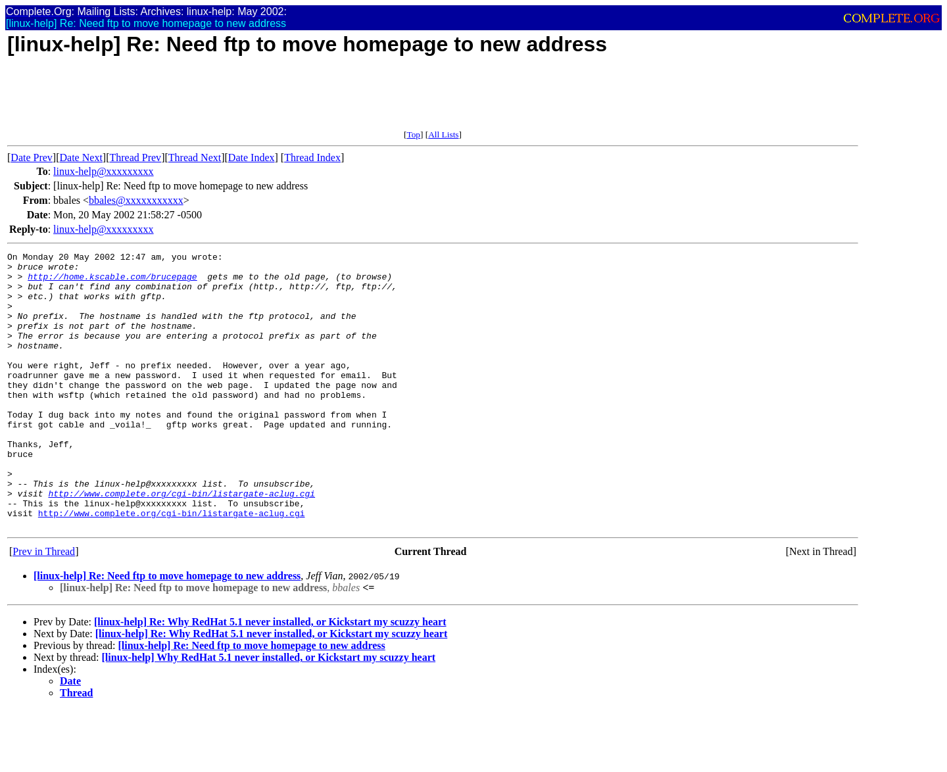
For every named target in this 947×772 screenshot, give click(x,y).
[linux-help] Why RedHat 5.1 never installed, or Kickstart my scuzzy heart (269, 712)
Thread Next (194, 157)
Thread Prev (135, 157)
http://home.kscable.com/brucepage (112, 282)
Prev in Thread (43, 606)
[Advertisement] (246, 100)
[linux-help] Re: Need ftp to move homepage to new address (167, 631)
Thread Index (312, 157)
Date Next (81, 157)
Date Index (251, 157)
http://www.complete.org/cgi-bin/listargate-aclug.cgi (181, 542)
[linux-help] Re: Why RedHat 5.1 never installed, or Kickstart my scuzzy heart (270, 677)
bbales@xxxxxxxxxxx (136, 200)
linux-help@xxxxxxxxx (103, 171)
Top (413, 134)
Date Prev (32, 157)
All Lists (443, 134)
